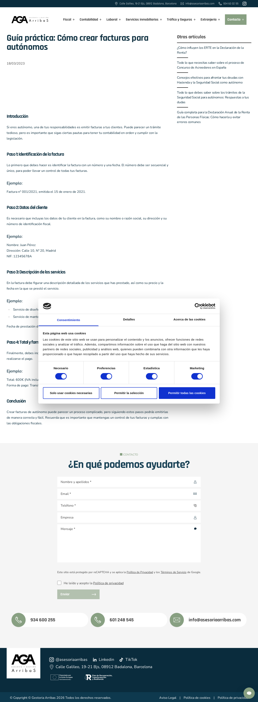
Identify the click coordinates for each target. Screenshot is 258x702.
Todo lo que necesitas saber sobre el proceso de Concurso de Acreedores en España (210, 65)
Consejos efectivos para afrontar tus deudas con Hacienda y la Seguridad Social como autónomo (210, 80)
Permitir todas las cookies (187, 393)
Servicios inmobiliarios (144, 19)
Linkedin (103, 659)
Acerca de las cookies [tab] (190, 319)
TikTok (128, 659)
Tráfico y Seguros (181, 19)
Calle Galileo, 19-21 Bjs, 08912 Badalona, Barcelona (100, 667)
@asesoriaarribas (68, 659)
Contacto (235, 19)
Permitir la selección (129, 393)
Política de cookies (197, 698)
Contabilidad (91, 19)
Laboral (113, 19)
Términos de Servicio (173, 572)
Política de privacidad (108, 583)
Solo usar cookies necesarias (71, 393)
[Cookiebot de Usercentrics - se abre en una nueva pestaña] (197, 306)
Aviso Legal (167, 698)
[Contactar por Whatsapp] (249, 693)
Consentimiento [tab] (68, 320)
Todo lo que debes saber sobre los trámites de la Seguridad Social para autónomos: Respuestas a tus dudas (213, 97)
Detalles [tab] (129, 319)
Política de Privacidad (140, 572)
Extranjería (210, 19)
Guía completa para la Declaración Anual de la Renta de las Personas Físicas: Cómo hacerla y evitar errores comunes (213, 117)
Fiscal (69, 19)
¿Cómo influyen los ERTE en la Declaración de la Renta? (210, 50)
